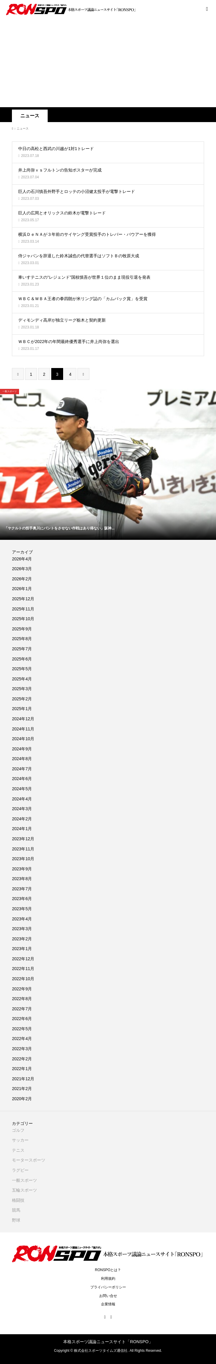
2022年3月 (22, 1048)
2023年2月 (22, 938)
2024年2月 (22, 818)
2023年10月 (23, 858)
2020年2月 (22, 1098)
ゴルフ (18, 1130)
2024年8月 (22, 758)
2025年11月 (23, 609)
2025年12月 (23, 598)
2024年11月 (23, 729)
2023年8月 (22, 878)
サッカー (20, 1140)
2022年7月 (22, 1008)
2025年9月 (22, 628)
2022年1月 (22, 1068)
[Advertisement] (108, 62)
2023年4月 (22, 918)
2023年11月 (23, 849)
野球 (16, 1220)
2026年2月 (22, 578)
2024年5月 (22, 788)
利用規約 (108, 1278)
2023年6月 (22, 898)
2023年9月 (22, 868)
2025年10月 (23, 618)
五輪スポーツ (24, 1190)
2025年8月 (22, 638)
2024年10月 (23, 738)
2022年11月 (23, 968)
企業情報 (108, 1304)
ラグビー (20, 1170)
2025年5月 (22, 668)
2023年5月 (22, 908)
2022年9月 (22, 988)
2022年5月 (22, 1028)
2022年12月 (23, 958)
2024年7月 (22, 768)
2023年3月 (22, 928)
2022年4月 (22, 1038)
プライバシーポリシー (108, 1287)
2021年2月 (22, 1088)
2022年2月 (22, 1058)
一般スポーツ (24, 1180)
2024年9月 (22, 748)
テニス (18, 1150)
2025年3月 (22, 688)
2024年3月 (22, 808)
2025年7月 (22, 648)
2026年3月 (22, 568)
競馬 (16, 1210)
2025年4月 (22, 678)
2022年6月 (22, 1018)
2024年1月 (22, 828)
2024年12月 (23, 718)
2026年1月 (22, 588)
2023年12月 (23, 838)
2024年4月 (22, 798)
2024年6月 (22, 778)
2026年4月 (22, 558)
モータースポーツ (28, 1160)
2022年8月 (22, 998)
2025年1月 (22, 708)
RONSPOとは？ (108, 1270)
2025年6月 (22, 659)
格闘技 (18, 1200)
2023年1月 (22, 948)
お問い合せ (108, 1296)
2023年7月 (22, 888)
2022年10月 (23, 978)
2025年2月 (22, 698)
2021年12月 (23, 1078)
